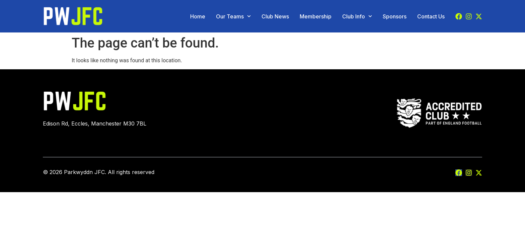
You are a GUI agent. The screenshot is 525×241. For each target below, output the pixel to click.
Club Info (357, 16)
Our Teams (233, 16)
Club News (275, 16)
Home (197, 16)
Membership (315, 16)
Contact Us (431, 16)
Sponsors (394, 16)
